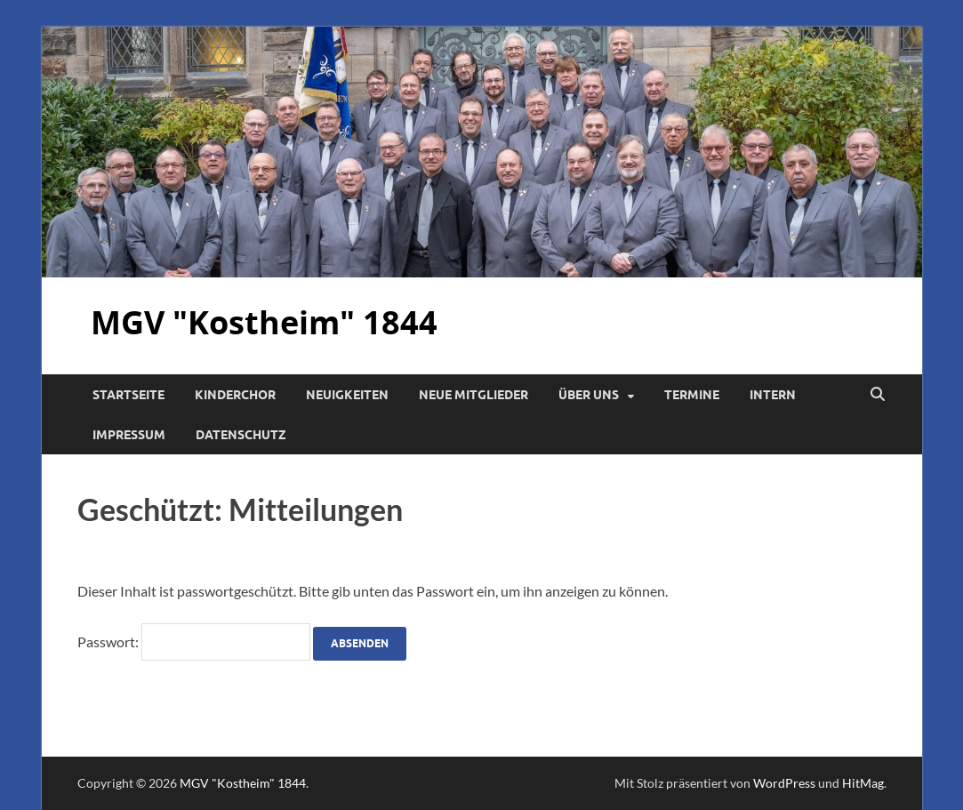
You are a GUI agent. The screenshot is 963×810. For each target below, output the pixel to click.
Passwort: (193, 641)
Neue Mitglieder (473, 395)
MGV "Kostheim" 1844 (264, 322)
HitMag (863, 782)
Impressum (128, 435)
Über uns (588, 395)
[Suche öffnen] (877, 394)
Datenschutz (241, 435)
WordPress (784, 782)
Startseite (128, 395)
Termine (691, 395)
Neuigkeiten (347, 395)
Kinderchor (235, 395)
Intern (773, 395)
